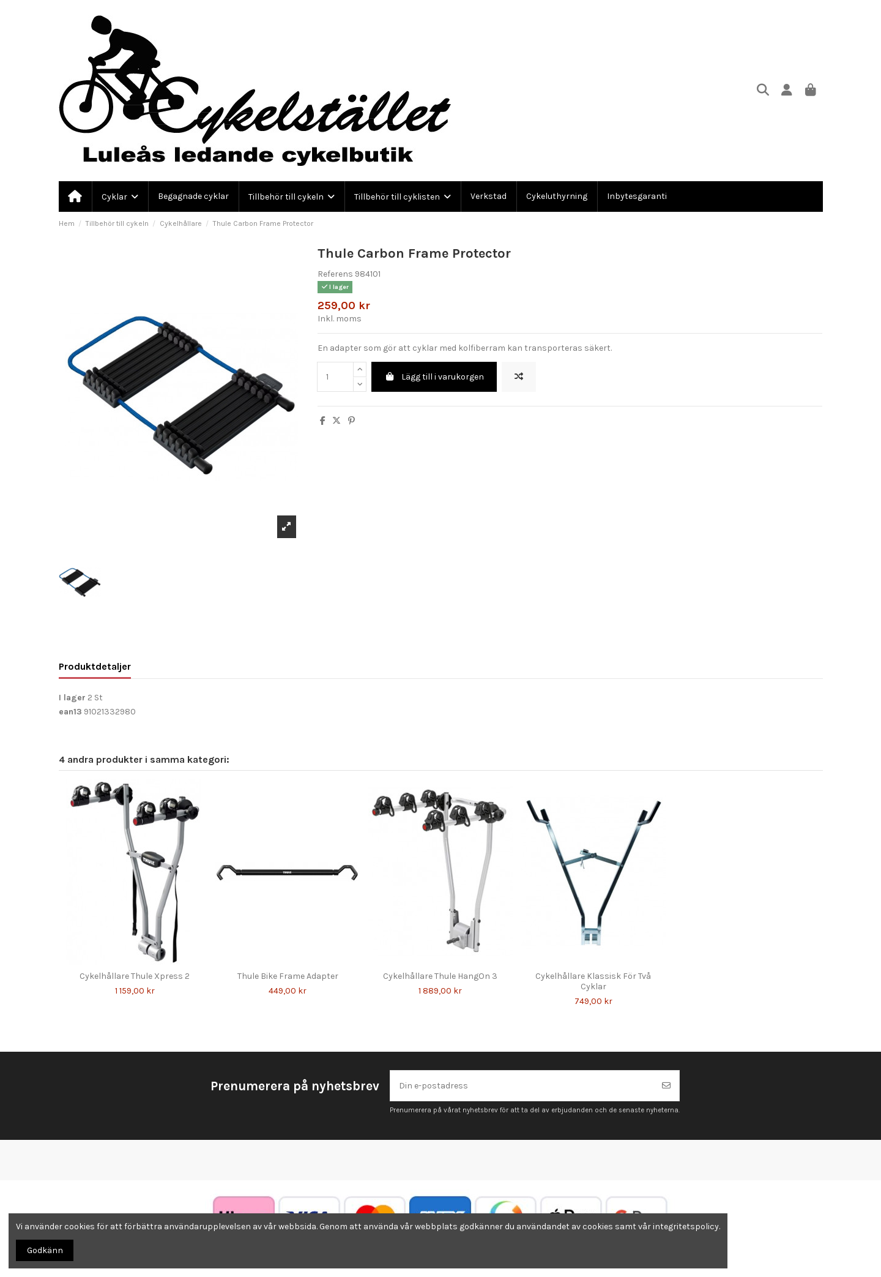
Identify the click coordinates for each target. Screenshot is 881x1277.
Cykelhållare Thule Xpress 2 (135, 976)
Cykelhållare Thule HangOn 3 (440, 976)
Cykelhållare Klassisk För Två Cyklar (593, 981)
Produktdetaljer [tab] (95, 666)
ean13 (70, 711)
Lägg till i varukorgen (434, 377)
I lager (72, 697)
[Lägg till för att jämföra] (519, 377)
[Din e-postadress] (522, 1086)
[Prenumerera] (666, 1086)
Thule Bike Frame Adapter (287, 976)
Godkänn (45, 1250)
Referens (335, 274)
